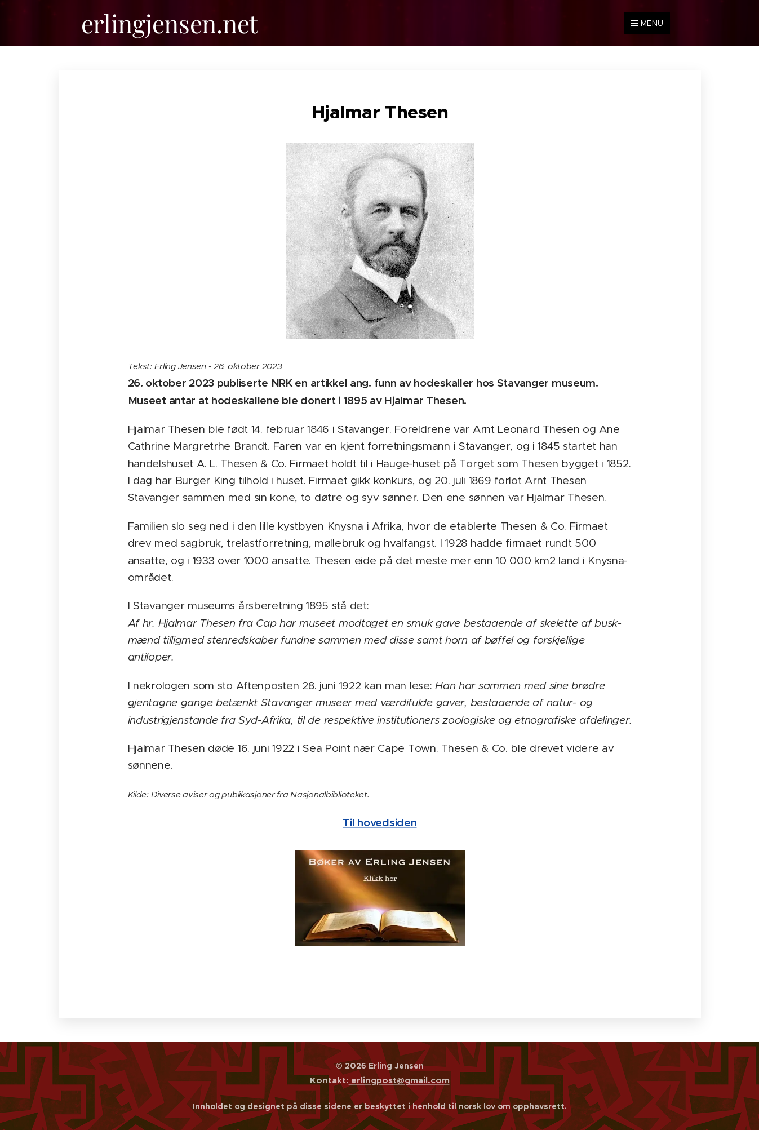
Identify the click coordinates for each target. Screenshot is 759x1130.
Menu (647, 23)
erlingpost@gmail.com (399, 1080)
